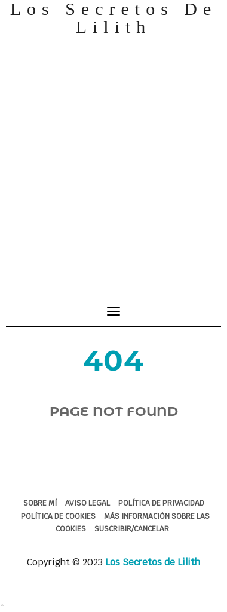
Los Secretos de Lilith (152, 562)
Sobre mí (40, 503)
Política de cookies (58, 516)
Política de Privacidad (161, 503)
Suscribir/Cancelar (131, 529)
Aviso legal (87, 503)
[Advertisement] (112, 160)
